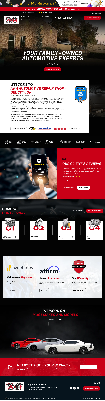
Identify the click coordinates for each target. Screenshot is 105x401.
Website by (93, 398)
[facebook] (71, 388)
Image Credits (86, 398)
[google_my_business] (74, 388)
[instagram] (78, 388)
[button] (67, 180)
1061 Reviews (48, 12)
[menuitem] (25, 24)
